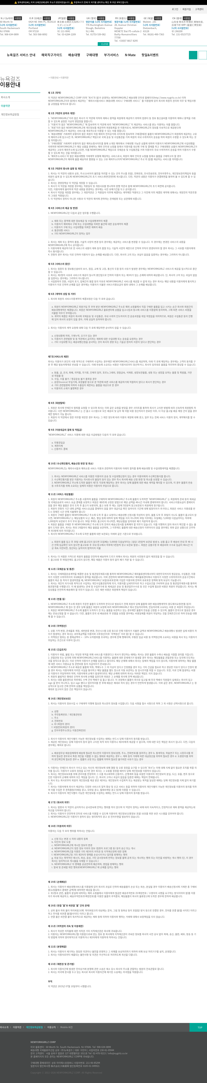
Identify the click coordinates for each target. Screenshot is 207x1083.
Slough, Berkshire (95, 28)
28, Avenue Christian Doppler (125, 26)
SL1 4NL (90, 31)
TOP (200, 1027)
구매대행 (92, 54)
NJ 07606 (5, 31)
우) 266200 (177, 31)
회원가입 (186, 9)
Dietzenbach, (150, 28)
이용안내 (54, 77)
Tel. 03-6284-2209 (66, 34)
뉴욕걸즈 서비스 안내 (21, 54)
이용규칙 (51, 1027)
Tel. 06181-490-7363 (153, 34)
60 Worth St (6, 21)
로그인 (175, 9)
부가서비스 (111, 54)
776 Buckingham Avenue (99, 25)
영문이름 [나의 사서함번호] (99, 21)
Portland (33, 28)
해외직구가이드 (51, 54)
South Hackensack (10, 28)
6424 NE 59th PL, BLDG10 (42, 21)
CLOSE (104, 44)
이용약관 (5, 105)
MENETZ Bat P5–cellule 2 (127, 31)
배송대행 (74, 54)
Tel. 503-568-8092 (38, 34)
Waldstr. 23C (149, 21)
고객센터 (199, 9)
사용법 (18, 18)
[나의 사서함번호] (8, 25)
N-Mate (130, 54)
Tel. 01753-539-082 (96, 34)
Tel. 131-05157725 (181, 34)
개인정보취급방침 (10, 114)
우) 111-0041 (63, 31)
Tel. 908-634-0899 (9, 34)
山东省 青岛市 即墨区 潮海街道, (187, 21)
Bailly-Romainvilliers (125, 34)
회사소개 (5, 97)
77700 (117, 37)
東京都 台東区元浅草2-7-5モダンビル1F (70, 23)
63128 (146, 31)
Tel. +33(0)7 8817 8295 (126, 40)
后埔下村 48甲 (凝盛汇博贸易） (187, 25)
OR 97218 (34, 31)
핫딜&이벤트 (150, 54)
